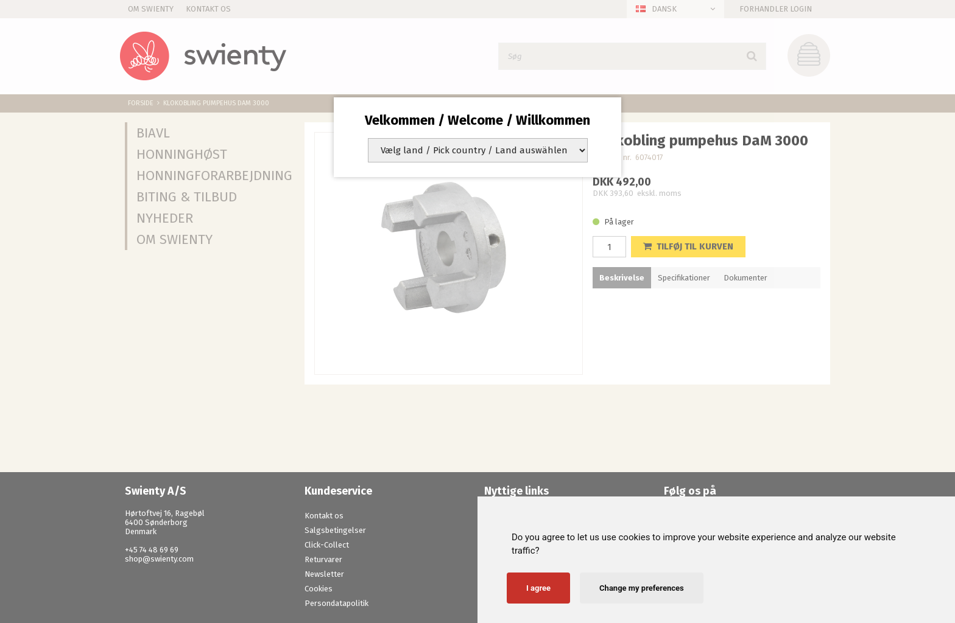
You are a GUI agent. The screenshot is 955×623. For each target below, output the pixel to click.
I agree (538, 588)
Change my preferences (641, 588)
